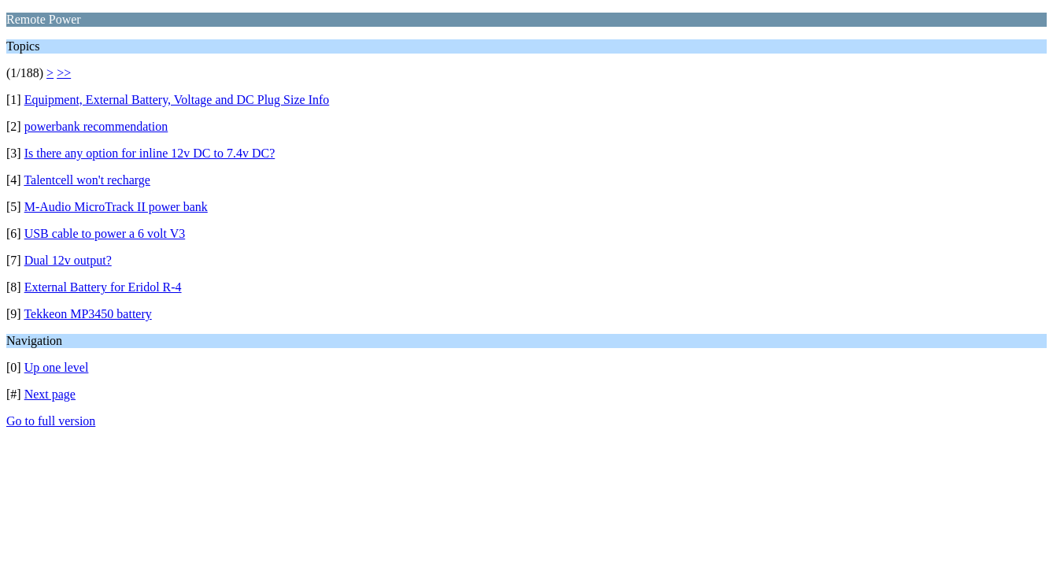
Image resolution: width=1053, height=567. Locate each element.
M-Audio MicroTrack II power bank (116, 206)
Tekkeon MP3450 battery (87, 314)
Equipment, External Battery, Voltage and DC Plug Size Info (177, 99)
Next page (50, 394)
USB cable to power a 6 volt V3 (105, 233)
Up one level (56, 367)
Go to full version (50, 421)
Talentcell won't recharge (87, 180)
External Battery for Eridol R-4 (103, 287)
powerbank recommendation (96, 126)
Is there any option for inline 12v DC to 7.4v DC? (149, 153)
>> (64, 73)
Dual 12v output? (68, 260)
